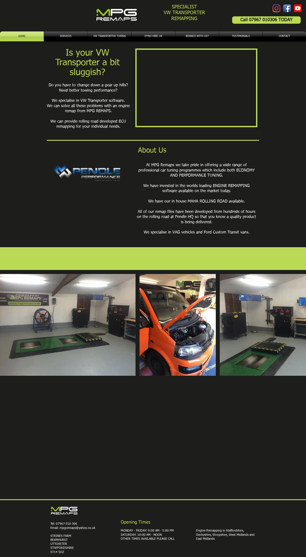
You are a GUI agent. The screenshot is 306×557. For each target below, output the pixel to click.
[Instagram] (276, 8)
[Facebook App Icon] (287, 8)
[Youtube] (298, 8)
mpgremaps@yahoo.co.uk (77, 528)
